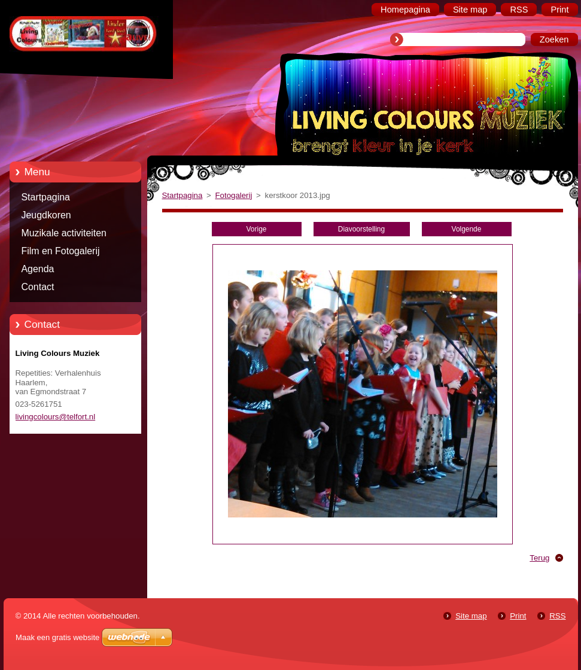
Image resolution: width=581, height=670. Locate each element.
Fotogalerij (233, 195)
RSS (557, 615)
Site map (470, 615)
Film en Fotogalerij (61, 251)
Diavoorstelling (361, 229)
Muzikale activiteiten (64, 233)
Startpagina (46, 197)
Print (518, 615)
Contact (38, 287)
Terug (539, 557)
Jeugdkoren (46, 215)
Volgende (467, 229)
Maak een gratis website (57, 637)
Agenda (38, 269)
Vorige (257, 229)
